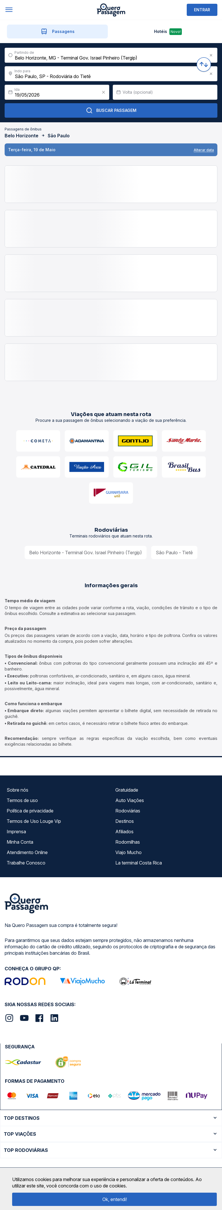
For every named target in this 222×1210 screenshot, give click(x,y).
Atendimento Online (27, 852)
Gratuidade (126, 790)
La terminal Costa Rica (138, 863)
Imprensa (16, 831)
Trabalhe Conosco (26, 863)
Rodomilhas (127, 842)
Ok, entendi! (114, 1199)
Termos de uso (22, 800)
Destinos (124, 821)
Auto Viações (129, 800)
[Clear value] (103, 92)
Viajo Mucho (128, 852)
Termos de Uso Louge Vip (34, 821)
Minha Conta (20, 842)
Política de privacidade (30, 811)
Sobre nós (17, 790)
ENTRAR (202, 9)
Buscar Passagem (111, 110)
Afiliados (124, 831)
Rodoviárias (127, 811)
